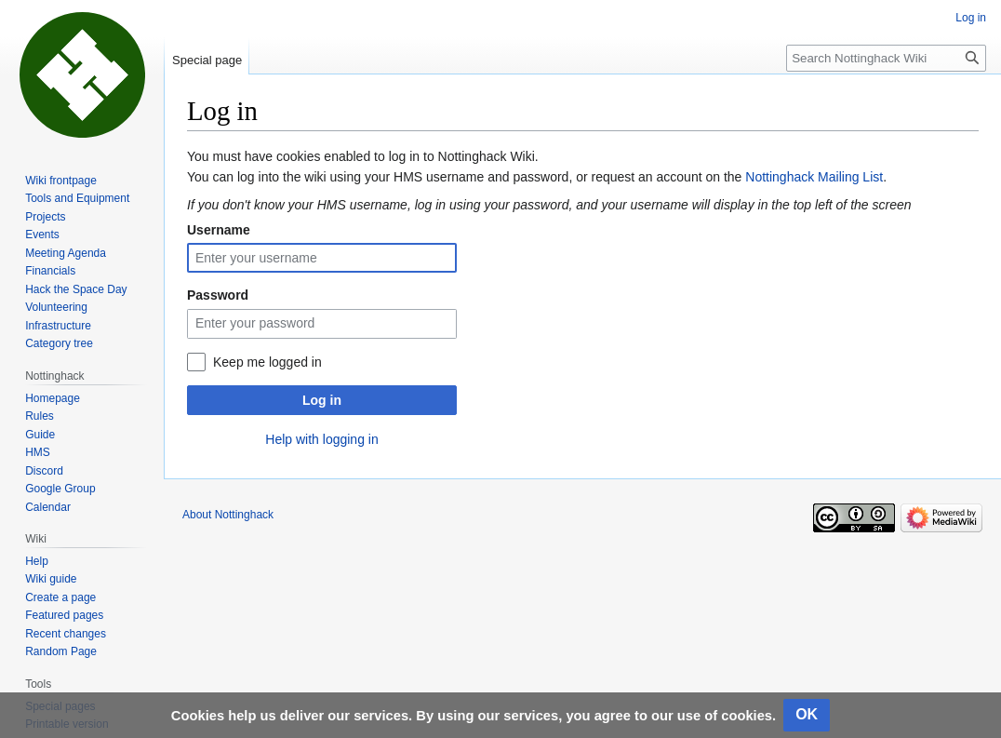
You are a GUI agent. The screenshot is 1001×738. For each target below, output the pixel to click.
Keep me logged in (267, 362)
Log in (321, 400)
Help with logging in (321, 439)
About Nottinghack (228, 514)
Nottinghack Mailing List (814, 176)
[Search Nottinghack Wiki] (886, 58)
